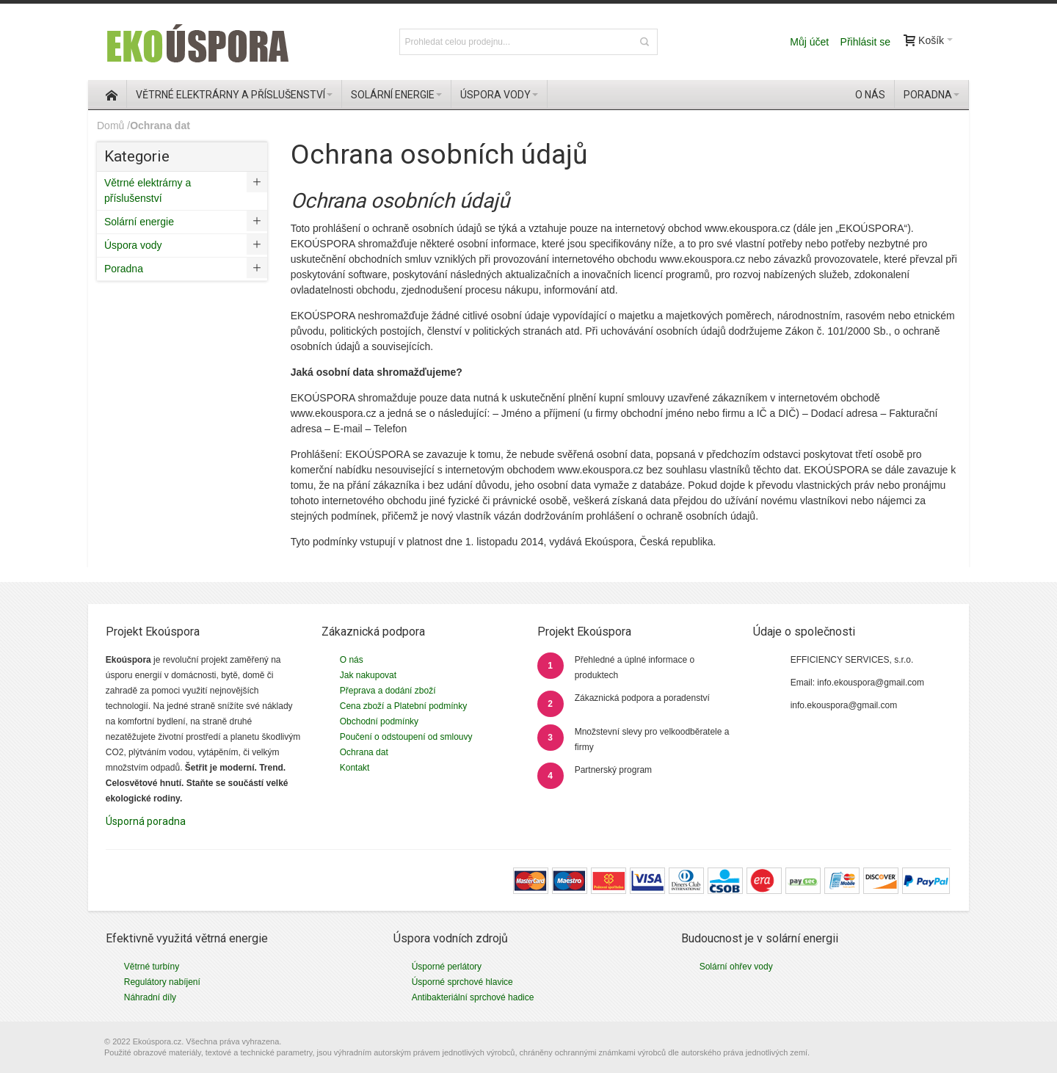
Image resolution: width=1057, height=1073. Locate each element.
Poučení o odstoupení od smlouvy (406, 737)
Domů (110, 125)
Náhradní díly (150, 997)
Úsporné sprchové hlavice (462, 982)
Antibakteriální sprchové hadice (473, 997)
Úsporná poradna (146, 821)
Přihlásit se (865, 42)
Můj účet (809, 42)
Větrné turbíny (151, 966)
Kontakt (355, 768)
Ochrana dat (364, 752)
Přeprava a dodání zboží (388, 690)
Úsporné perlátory (447, 966)
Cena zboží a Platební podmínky (403, 706)
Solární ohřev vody (736, 966)
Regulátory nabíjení (162, 982)
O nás (351, 660)
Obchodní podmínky (379, 721)
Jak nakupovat (368, 675)
